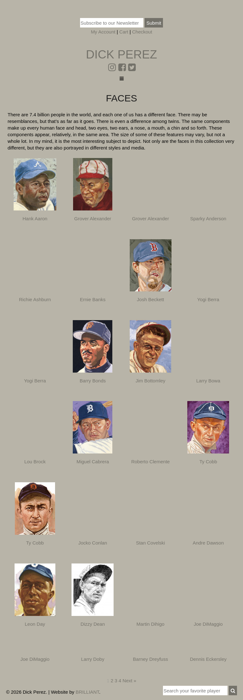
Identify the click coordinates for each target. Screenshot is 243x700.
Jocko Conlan (92, 542)
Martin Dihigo (150, 624)
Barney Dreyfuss (150, 659)
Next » (129, 680)
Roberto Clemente (150, 461)
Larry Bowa (208, 380)
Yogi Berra (208, 299)
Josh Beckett (150, 299)
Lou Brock (35, 461)
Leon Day (35, 624)
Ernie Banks (93, 299)
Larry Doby (92, 659)
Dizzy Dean (93, 624)
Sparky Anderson (208, 218)
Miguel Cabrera (93, 461)
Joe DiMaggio (208, 624)
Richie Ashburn (35, 299)
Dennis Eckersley (208, 659)
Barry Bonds (93, 380)
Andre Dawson (208, 542)
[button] (233, 690)
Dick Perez (121, 54)
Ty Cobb (208, 461)
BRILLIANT (87, 692)
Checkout (142, 31)
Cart (123, 31)
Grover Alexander (92, 218)
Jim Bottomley (150, 380)
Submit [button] (153, 23)
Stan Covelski (150, 542)
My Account (103, 31)
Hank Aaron (34, 218)
